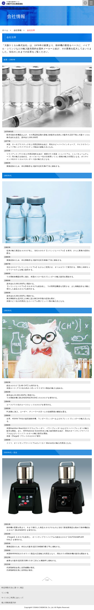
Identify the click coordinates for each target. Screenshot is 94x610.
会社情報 (18, 30)
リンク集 (5, 593)
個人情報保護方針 (8, 603)
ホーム (5, 30)
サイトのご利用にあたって (12, 598)
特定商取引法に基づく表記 (12, 588)
